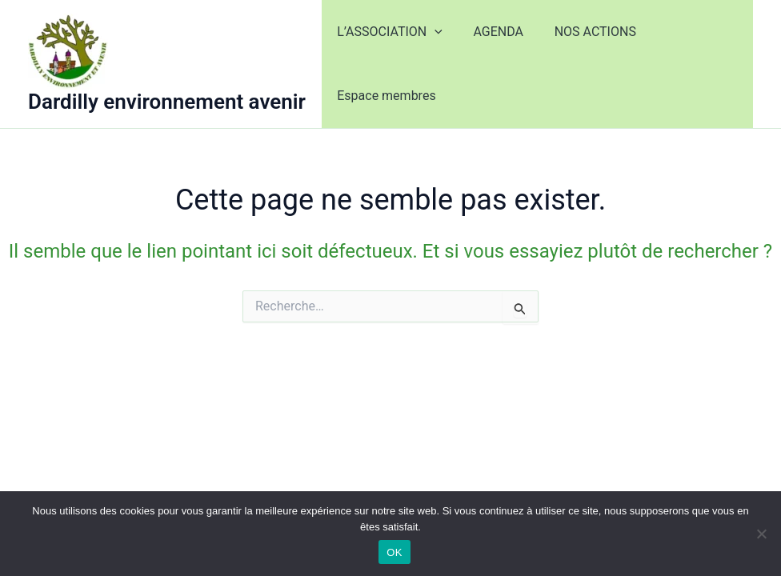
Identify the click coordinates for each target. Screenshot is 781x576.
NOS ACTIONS (582, 31)
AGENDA (490, 31)
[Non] (761, 534)
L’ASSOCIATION (387, 32)
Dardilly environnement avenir (167, 102)
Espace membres (383, 95)
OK (394, 552)
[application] (432, 32)
